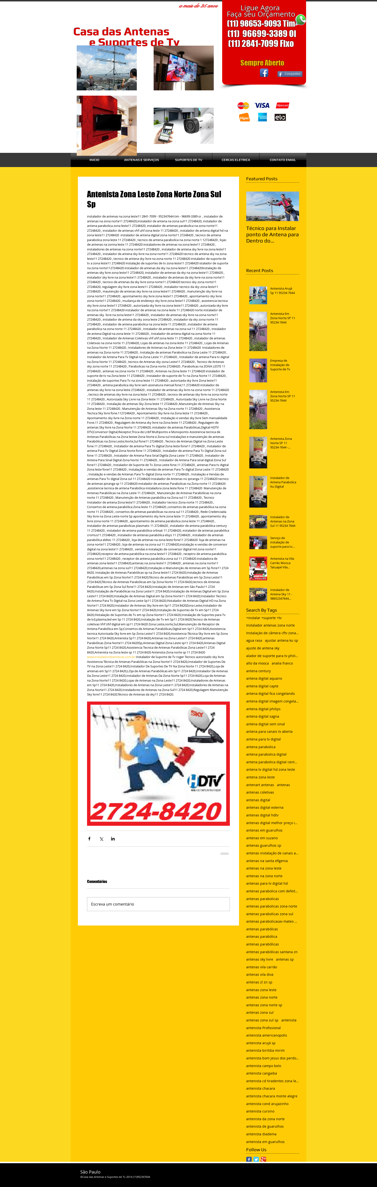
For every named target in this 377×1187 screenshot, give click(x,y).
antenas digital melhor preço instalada (272, 822)
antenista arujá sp (261, 1043)
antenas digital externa (264, 807)
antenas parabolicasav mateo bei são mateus (272, 921)
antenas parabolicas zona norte (271, 906)
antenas (283, 785)
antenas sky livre (259, 959)
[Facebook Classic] (249, 1159)
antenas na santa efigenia (267, 860)
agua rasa (254, 640)
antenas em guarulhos (264, 830)
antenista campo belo (263, 1065)
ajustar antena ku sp (281, 640)
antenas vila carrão (261, 967)
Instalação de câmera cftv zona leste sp (272, 633)
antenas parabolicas (262, 898)
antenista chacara (260, 1088)
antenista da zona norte (265, 1119)
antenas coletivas (260, 792)
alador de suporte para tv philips (272, 655)
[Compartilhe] (289, 74)
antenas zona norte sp (264, 1005)
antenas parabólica (261, 936)
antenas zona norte (261, 997)
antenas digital (258, 800)
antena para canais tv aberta (269, 731)
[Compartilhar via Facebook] (89, 838)
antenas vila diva (259, 974)
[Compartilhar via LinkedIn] (113, 838)
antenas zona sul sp (262, 1020)
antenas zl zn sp (259, 982)
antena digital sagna (262, 716)
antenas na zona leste (264, 868)
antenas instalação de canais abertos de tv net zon (272, 853)
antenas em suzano (262, 838)
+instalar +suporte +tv (264, 617)
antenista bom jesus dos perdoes (272, 1058)
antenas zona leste (261, 990)
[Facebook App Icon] (264, 72)
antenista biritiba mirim (265, 1050)
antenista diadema (261, 1134)
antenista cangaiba (261, 1073)
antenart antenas (260, 785)
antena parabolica (261, 747)
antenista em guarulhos (265, 1141)
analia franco (282, 663)
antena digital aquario (264, 678)
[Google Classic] (263, 1159)
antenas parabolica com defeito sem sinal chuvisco (272, 891)
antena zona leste (260, 777)
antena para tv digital (263, 739)
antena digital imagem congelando (272, 701)
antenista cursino (260, 1111)
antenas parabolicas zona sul (269, 914)
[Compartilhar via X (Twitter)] (101, 838)
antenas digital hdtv (262, 815)
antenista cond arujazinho (267, 1103)
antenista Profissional (263, 1027)
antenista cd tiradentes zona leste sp (272, 1081)
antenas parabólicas (262, 944)
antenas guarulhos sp (263, 845)
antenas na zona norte (264, 876)
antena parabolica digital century (272, 762)
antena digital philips (263, 709)
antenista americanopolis (266, 1035)
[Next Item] (291, 206)
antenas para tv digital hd (267, 883)
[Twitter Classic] (256, 1159)
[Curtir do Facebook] (241, 72)
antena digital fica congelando (270, 693)
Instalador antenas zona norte (270, 625)
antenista (288, 1020)
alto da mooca (257, 663)
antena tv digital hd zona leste (270, 769)
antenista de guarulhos (265, 1126)
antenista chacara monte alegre (271, 1096)
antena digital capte (262, 686)
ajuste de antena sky (262, 648)
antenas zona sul (260, 1012)
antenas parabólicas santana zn (272, 952)
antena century (258, 671)
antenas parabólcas (262, 929)
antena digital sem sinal (265, 724)
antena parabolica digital (266, 754)
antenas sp (285, 959)
